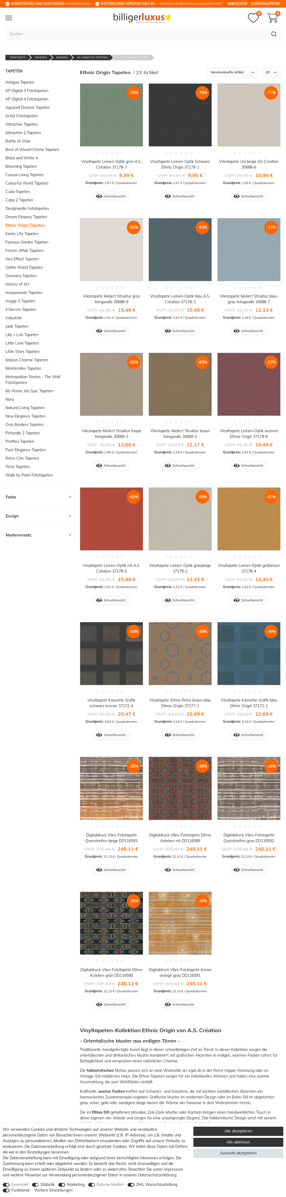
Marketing (75, 1184)
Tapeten (41, 57)
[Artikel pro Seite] (271, 72)
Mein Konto (237, 4)
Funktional (20, 1190)
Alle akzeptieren (238, 1131)
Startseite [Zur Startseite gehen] (17, 57)
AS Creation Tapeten (92, 57)
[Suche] (274, 34)
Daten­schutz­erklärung (157, 1175)
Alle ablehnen (238, 1142)
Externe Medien (110, 1184)
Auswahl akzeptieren (238, 1153)
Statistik (47, 1184)
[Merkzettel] (255, 18)
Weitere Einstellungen (53, 1190)
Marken (61, 57)
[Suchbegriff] (136, 34)
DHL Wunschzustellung (156, 1184)
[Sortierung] (233, 72)
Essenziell (19, 1184)
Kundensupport (266, 4)
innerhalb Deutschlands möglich (162, 3)
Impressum (173, 1169)
